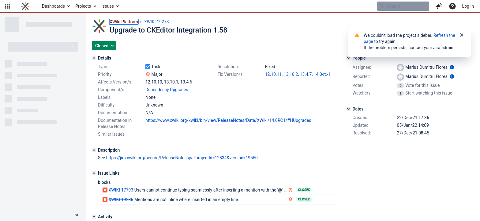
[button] (7, 6)
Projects (83, 6)
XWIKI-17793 (120, 190)
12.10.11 (273, 74)
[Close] (462, 35)
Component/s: (111, 89)
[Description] (94, 150)
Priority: (105, 74)
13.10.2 (291, 74)
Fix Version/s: (231, 74)
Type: (103, 66)
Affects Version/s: (115, 81)
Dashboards (53, 6)
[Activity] (94, 217)
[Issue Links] (94, 173)
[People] (348, 58)
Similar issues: (112, 134)
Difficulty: (107, 105)
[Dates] (348, 109)
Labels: (104, 97)
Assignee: (361, 67)
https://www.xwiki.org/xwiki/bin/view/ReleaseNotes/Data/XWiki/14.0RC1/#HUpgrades (228, 120)
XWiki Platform (124, 21)
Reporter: (361, 76)
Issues (107, 6)
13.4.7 (306, 74)
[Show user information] (451, 67)
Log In (468, 6)
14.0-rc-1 (322, 74)
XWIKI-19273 (156, 21)
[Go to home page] (25, 6)
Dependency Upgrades (166, 89)
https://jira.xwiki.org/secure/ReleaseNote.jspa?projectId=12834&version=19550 (182, 157)
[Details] (94, 58)
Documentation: (113, 112)
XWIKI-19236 (120, 199)
